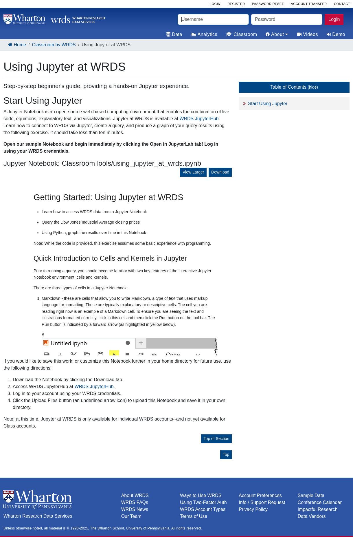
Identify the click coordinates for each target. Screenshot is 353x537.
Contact (342, 4)
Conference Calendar (320, 502)
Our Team (131, 516)
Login (334, 19)
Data (174, 34)
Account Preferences (260, 495)
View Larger (193, 172)
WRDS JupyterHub (198, 118)
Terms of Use (193, 516)
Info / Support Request (262, 502)
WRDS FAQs (134, 502)
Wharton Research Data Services (37, 516)
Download (220, 172)
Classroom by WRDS (54, 44)
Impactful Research (318, 509)
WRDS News (134, 509)
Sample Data (311, 495)
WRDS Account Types (202, 509)
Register (236, 4)
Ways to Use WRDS (200, 495)
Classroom (241, 34)
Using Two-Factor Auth (203, 502)
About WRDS (135, 495)
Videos (307, 34)
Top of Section (216, 438)
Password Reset (268, 4)
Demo (336, 34)
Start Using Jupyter (267, 103)
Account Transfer (309, 4)
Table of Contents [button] (294, 87)
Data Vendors (312, 516)
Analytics (204, 34)
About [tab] (277, 34)
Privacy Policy (253, 509)
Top (226, 454)
